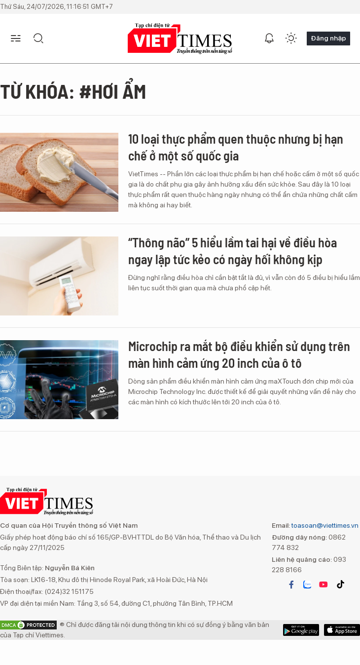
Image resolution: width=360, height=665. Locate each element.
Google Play (342, 630)
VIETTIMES (180, 38)
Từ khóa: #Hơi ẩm (73, 91)
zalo (307, 584)
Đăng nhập (328, 38)
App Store (301, 630)
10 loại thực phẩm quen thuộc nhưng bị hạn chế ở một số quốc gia (235, 147)
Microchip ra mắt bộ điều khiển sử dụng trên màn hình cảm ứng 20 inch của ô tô (239, 354)
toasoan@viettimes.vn (324, 525)
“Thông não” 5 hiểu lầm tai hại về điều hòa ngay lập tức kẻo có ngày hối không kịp (232, 251)
